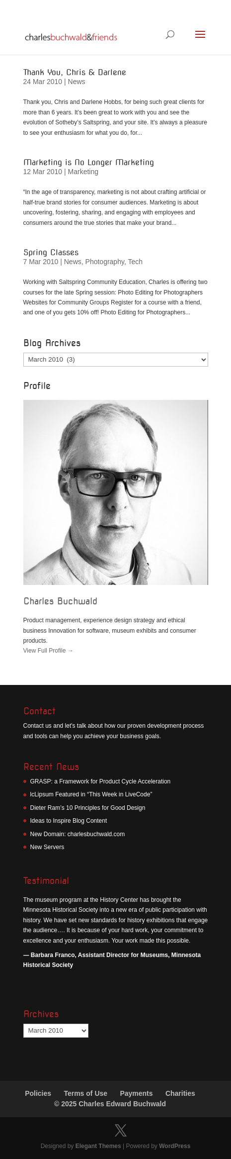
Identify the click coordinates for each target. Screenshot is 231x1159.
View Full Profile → (48, 650)
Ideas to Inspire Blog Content (68, 820)
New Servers (47, 847)
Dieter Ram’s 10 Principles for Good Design (88, 807)
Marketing (83, 172)
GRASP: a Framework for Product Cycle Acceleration (100, 781)
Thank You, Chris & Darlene (74, 72)
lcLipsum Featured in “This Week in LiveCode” (91, 794)
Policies (38, 1093)
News (76, 82)
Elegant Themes (98, 1146)
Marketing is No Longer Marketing (88, 162)
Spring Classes (50, 252)
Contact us (37, 725)
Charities (180, 1093)
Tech (135, 262)
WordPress (174, 1146)
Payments (136, 1093)
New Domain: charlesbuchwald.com (77, 834)
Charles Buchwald (60, 601)
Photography (104, 262)
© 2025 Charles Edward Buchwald (110, 1104)
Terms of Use (85, 1093)
